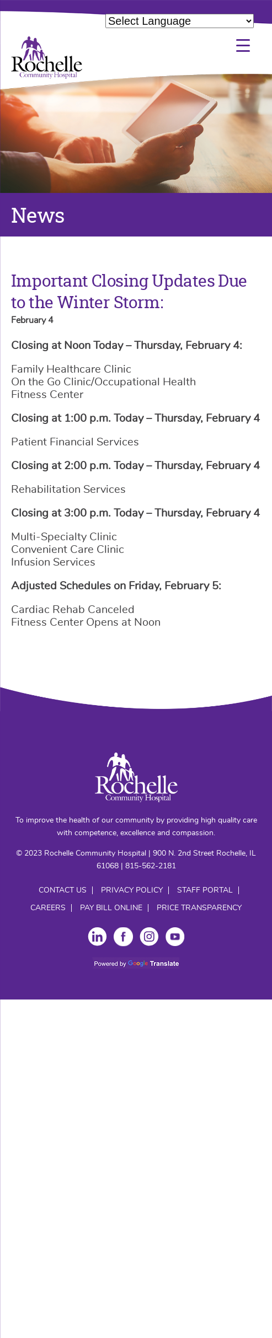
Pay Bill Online (111, 908)
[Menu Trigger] (243, 45)
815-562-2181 (150, 866)
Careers (48, 908)
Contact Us (63, 890)
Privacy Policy (132, 890)
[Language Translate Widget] (179, 21)
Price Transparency (199, 908)
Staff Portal (205, 890)
